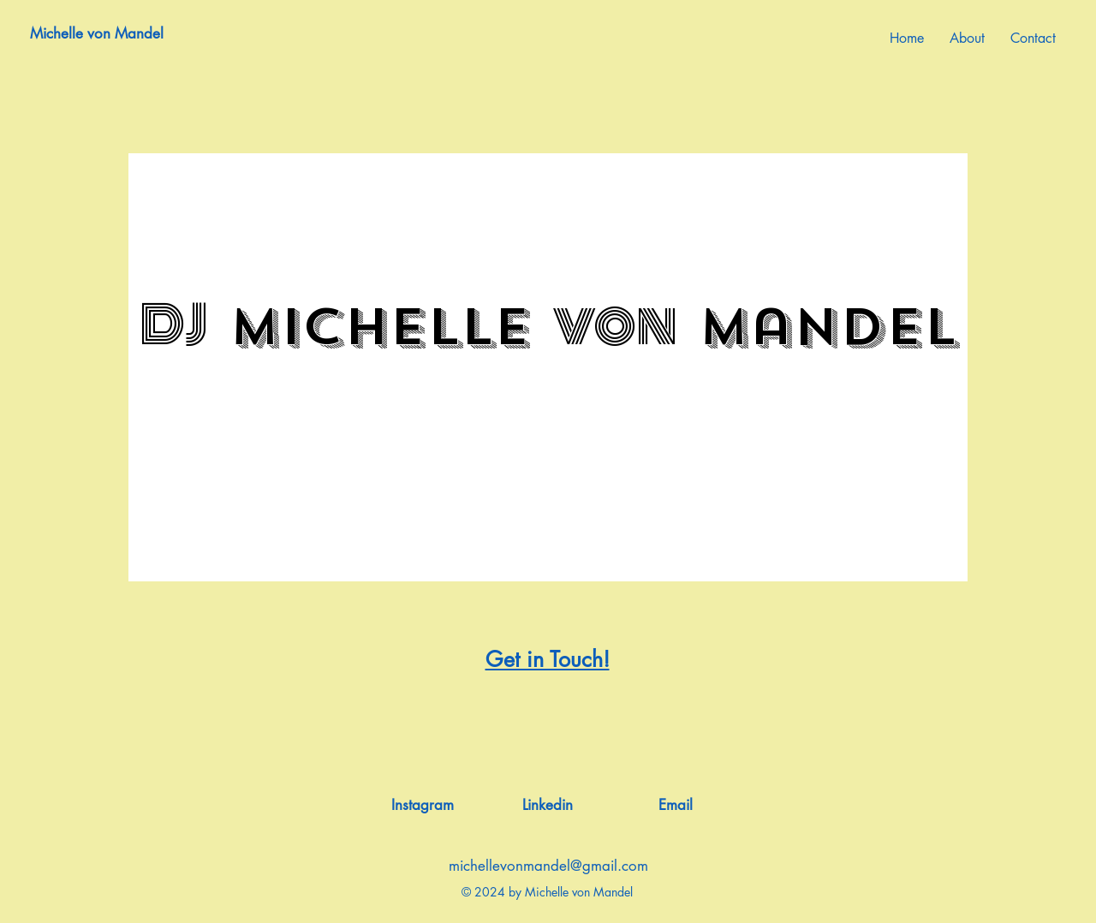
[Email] (675, 806)
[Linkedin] (547, 806)
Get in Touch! (547, 659)
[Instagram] (422, 806)
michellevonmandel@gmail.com (548, 865)
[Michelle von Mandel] (96, 34)
